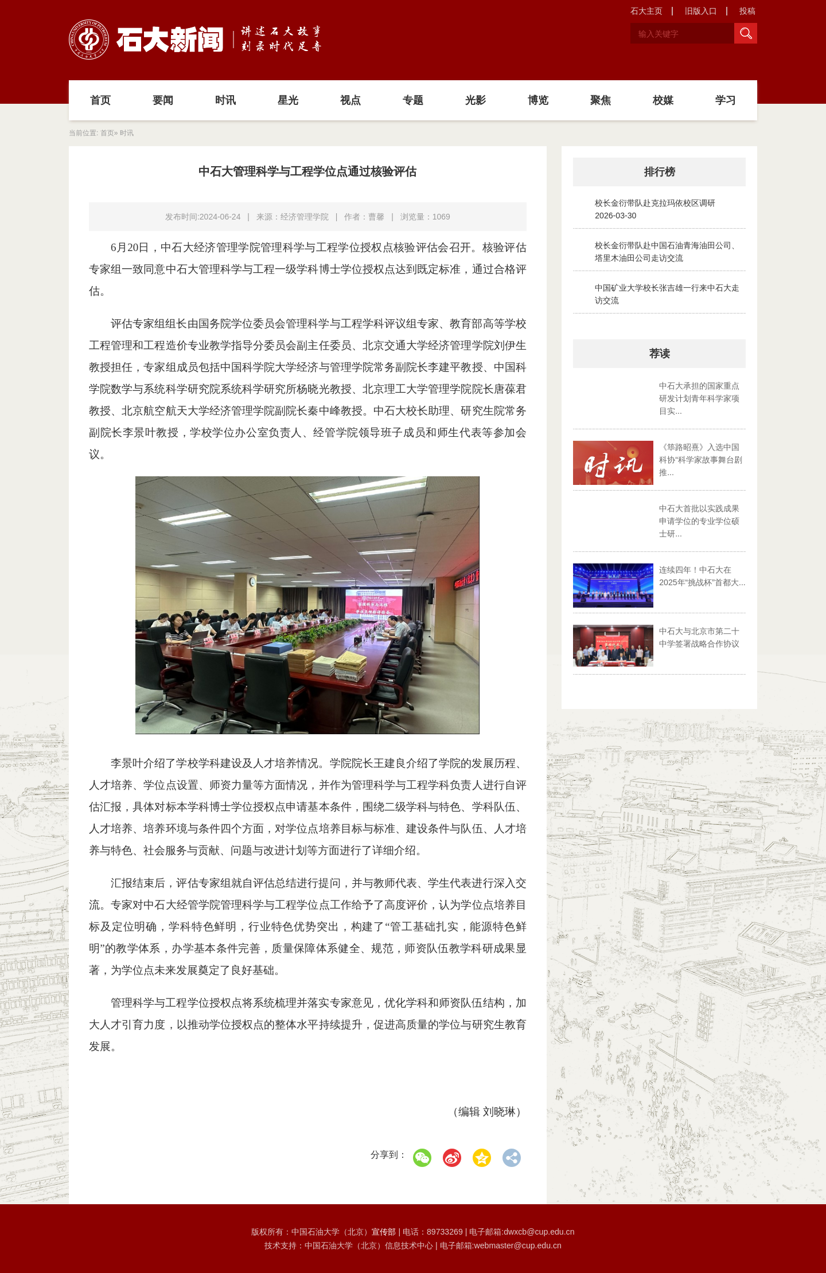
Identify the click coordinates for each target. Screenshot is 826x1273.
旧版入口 (701, 10)
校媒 (663, 100)
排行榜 (659, 172)
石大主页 (646, 10)
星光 (288, 100)
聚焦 (600, 100)
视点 (350, 100)
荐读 (659, 353)
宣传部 (385, 1231)
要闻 (163, 100)
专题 (413, 100)
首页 (100, 100)
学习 (725, 100)
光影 (475, 100)
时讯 (225, 100)
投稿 (747, 10)
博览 (538, 100)
